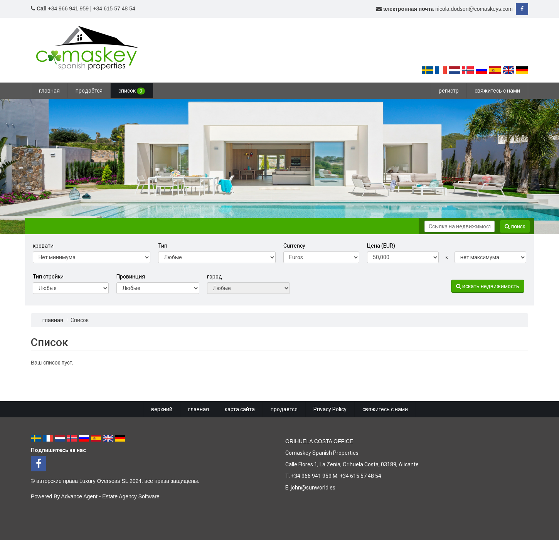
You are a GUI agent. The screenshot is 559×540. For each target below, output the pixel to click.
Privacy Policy (330, 409)
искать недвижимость (487, 286)
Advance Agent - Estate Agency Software (110, 496)
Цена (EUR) (381, 246)
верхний (161, 409)
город (214, 276)
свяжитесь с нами (497, 91)
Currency (294, 246)
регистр (449, 91)
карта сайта (240, 409)
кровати (43, 246)
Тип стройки (48, 276)
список (131, 91)
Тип (162, 246)
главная (49, 91)
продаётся (89, 91)
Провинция (130, 276)
